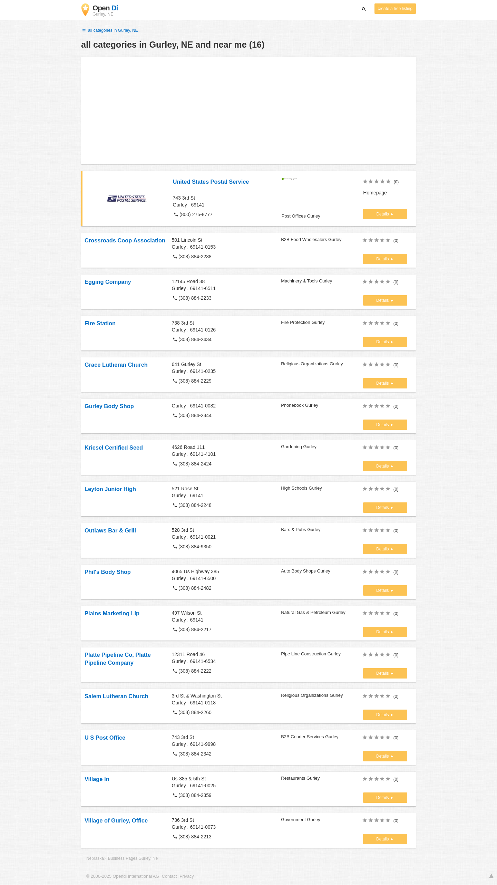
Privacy (186, 876)
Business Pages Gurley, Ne (133, 858)
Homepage (375, 192)
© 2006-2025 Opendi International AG (122, 876)
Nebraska (95, 858)
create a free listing (395, 8)
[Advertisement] (248, 110)
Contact (169, 876)
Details (383, 214)
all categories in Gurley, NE (109, 30)
